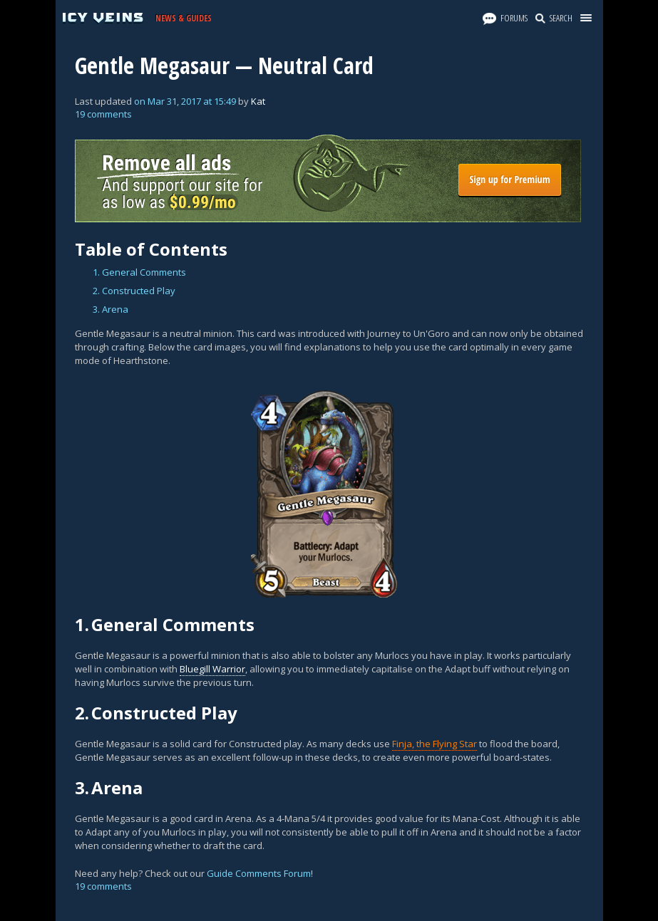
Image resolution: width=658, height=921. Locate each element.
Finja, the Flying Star (434, 743)
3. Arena (110, 309)
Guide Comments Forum (259, 873)
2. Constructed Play (134, 290)
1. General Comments (139, 272)
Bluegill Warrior (212, 668)
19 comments (103, 114)
